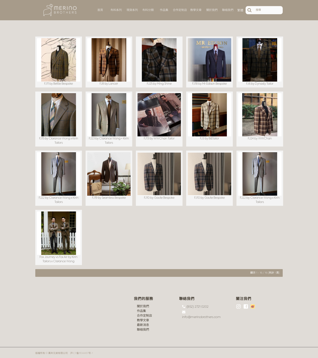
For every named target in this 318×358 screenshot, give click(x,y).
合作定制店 (144, 314)
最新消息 (143, 323)
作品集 (141, 309)
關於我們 (143, 304)
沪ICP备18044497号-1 (81, 352)
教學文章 (143, 318)
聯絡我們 (143, 328)
